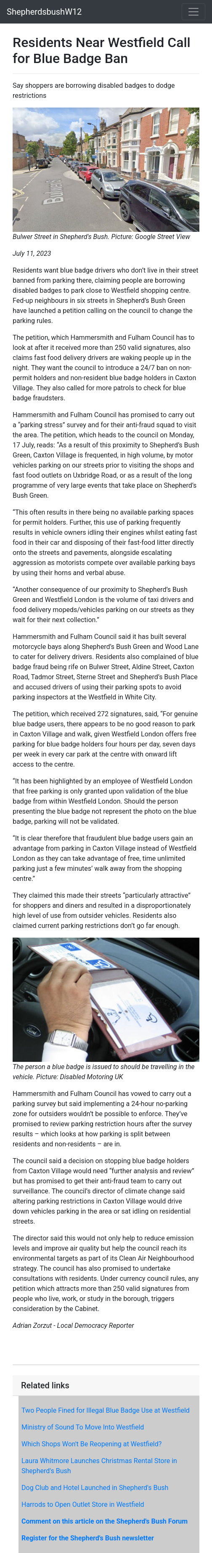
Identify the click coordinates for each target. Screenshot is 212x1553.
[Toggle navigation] (193, 11)
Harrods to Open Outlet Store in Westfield (82, 1504)
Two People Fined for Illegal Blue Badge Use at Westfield (105, 1410)
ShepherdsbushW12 (44, 12)
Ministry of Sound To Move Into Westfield (82, 1427)
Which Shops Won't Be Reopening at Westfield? (91, 1444)
